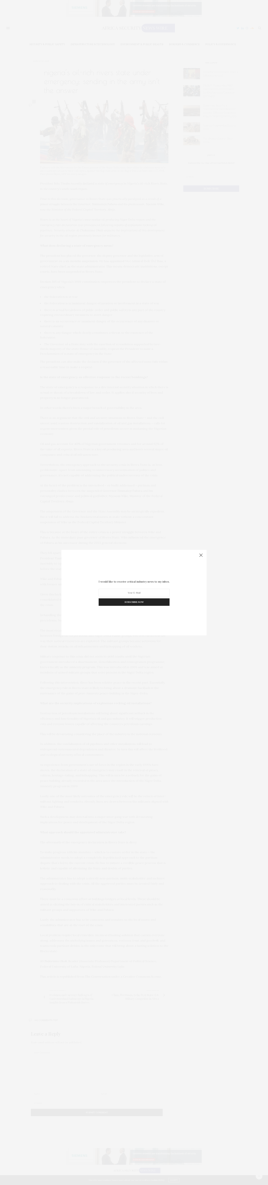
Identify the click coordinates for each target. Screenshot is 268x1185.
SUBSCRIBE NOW (134, 602)
